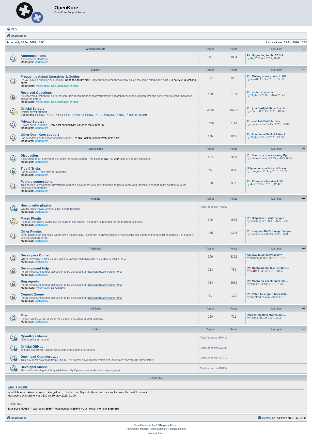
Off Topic (95, 308)
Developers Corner (35, 255)
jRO (89, 114)
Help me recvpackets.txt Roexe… (268, 168)
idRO (69, 114)
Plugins (95, 198)
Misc (24, 315)
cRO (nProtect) (136, 114)
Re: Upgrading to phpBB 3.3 (265, 55)
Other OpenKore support (40, 134)
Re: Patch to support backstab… (268, 294)
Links (96, 329)
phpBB (143, 429)
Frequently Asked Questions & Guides (50, 76)
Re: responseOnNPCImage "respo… (270, 231)
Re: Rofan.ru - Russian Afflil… (266, 181)
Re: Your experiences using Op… (268, 155)
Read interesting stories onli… (266, 314)
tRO (98, 114)
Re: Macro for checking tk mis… (267, 281)
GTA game (164, 425)
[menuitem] (12, 29)
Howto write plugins (36, 205)
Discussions (96, 149)
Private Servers (32, 121)
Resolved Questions (36, 92)
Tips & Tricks (31, 168)
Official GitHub (32, 346)
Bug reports (30, 281)
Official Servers (33, 108)
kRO (79, 114)
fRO (49, 114)
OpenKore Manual (34, 336)
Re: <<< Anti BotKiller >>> (263, 121)
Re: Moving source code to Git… (268, 76)
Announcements (95, 49)
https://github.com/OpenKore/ (104, 271)
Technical (95, 248)
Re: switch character (260, 92)
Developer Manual (34, 367)
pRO (119, 114)
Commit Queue (32, 294)
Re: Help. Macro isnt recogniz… (267, 218)
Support (95, 70)
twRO (109, 114)
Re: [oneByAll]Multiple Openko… (268, 108)
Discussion (29, 155)
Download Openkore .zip (40, 356)
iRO (59, 114)
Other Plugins (31, 231)
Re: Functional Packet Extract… (267, 134)
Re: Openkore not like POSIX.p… (268, 267)
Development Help (35, 268)
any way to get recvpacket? (264, 254)
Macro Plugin (31, 218)
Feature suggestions (36, 181)
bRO (39, 114)
